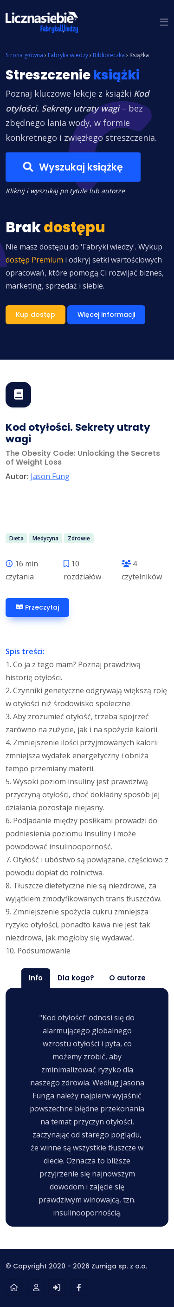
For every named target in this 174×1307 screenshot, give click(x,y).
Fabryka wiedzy (68, 55)
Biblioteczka (109, 55)
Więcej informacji (106, 314)
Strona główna (24, 55)
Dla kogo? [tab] (76, 978)
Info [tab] (36, 978)
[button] (164, 22)
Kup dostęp (35, 314)
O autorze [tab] (127, 978)
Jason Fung (50, 476)
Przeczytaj (37, 607)
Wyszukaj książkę (73, 167)
